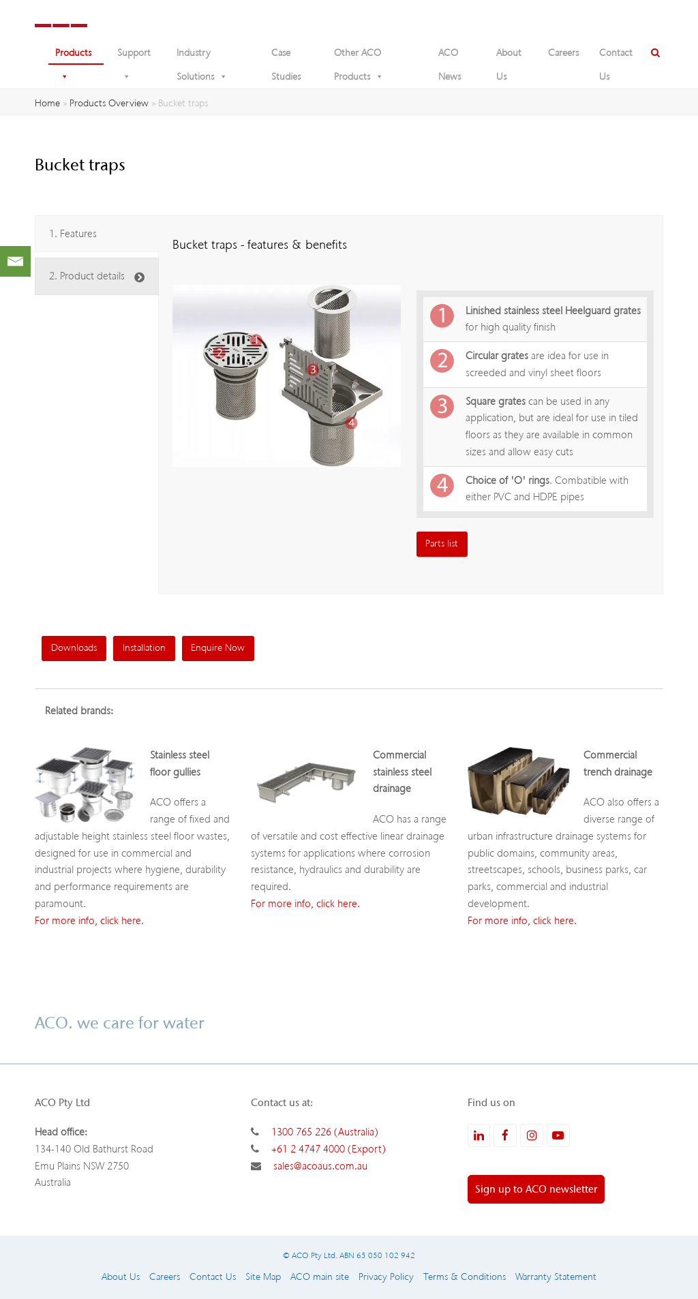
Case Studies (286, 55)
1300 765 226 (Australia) (324, 1132)
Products (73, 55)
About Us (508, 55)
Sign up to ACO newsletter (536, 1189)
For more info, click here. (89, 921)
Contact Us (616, 55)
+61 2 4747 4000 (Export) (328, 1149)
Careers (563, 52)
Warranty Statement (555, 1276)
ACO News (449, 55)
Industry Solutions (202, 55)
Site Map (263, 1276)
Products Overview (109, 103)
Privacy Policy (386, 1276)
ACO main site (319, 1276)
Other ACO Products (359, 55)
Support (134, 55)
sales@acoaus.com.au (320, 1166)
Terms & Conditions (464, 1276)
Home (47, 103)
